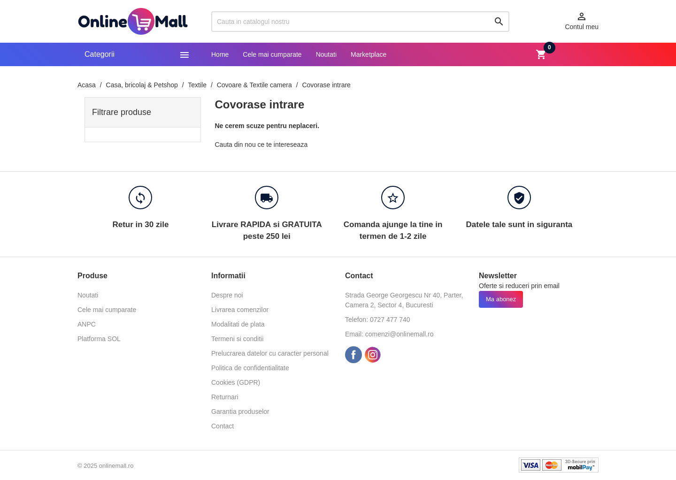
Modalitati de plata (238, 324)
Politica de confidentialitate (250, 368)
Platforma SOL (99, 339)
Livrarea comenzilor (240, 309)
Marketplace (368, 54)
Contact (222, 426)
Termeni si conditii (237, 339)
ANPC (86, 324)
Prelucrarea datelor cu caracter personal (270, 353)
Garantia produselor (240, 411)
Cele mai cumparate (272, 54)
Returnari (224, 397)
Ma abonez (501, 299)
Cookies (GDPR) (235, 382)
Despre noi (227, 295)
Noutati (326, 54)
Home (220, 54)
